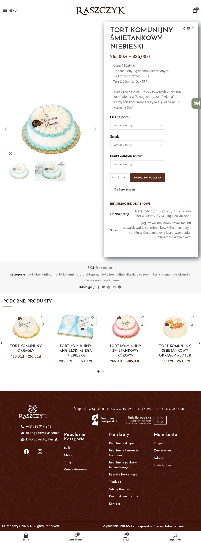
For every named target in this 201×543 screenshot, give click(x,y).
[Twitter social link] (103, 287)
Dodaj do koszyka (147, 177)
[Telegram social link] (119, 287)
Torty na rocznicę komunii (100, 280)
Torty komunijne (39, 274)
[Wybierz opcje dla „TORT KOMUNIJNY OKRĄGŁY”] (42, 324)
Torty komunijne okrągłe (171, 274)
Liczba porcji (120, 117)
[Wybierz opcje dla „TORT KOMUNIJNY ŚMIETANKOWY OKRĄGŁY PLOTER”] (192, 324)
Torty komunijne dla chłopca (76, 274)
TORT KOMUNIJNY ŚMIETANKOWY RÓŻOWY (125, 350)
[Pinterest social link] (109, 287)
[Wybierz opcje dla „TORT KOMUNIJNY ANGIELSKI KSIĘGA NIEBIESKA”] (92, 324)
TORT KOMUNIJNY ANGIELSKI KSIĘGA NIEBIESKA (76, 350)
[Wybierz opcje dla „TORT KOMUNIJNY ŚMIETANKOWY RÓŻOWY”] (142, 324)
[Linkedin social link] (114, 287)
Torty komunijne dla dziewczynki (125, 274)
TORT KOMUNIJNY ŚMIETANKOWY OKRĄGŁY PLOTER (175, 350)
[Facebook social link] (98, 287)
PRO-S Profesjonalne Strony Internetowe (152, 526)
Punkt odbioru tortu (125, 156)
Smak (114, 137)
